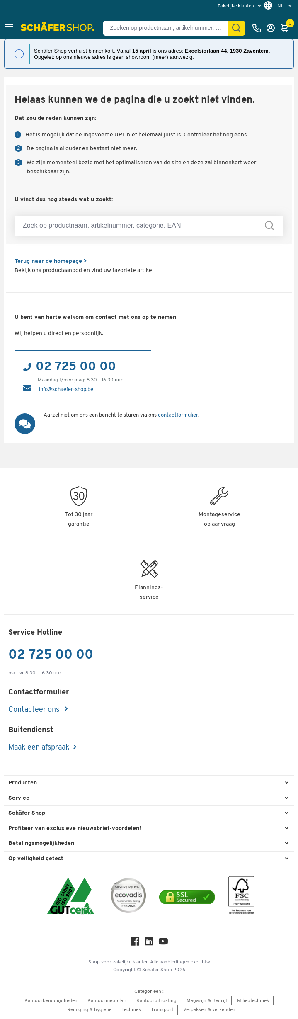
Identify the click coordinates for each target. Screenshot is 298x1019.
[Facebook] (135, 943)
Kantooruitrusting (156, 1000)
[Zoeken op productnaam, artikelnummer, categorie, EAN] (169, 28)
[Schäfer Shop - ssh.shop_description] (59, 28)
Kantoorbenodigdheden (51, 1000)
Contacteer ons (34, 710)
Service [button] (18, 798)
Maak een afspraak (39, 748)
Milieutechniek (253, 1000)
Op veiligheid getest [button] (35, 859)
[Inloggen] (273, 28)
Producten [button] (22, 783)
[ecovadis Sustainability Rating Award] (128, 897)
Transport (162, 1009)
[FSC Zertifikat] (241, 897)
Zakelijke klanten (236, 6)
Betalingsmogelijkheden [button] (41, 843)
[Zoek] (236, 28)
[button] (9, 28)
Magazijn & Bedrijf (207, 1000)
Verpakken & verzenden (209, 1009)
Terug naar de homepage (51, 261)
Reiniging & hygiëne (89, 1009)
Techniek (131, 1009)
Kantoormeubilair (106, 1000)
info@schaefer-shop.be (66, 389)
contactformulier (178, 415)
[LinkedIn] (149, 943)
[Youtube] (163, 943)
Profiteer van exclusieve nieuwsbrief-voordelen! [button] (74, 828)
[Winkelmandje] (287, 28)
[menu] (240, 6)
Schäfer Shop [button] (26, 813)
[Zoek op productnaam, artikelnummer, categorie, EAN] (149, 226)
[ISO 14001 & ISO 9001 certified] (71, 897)
